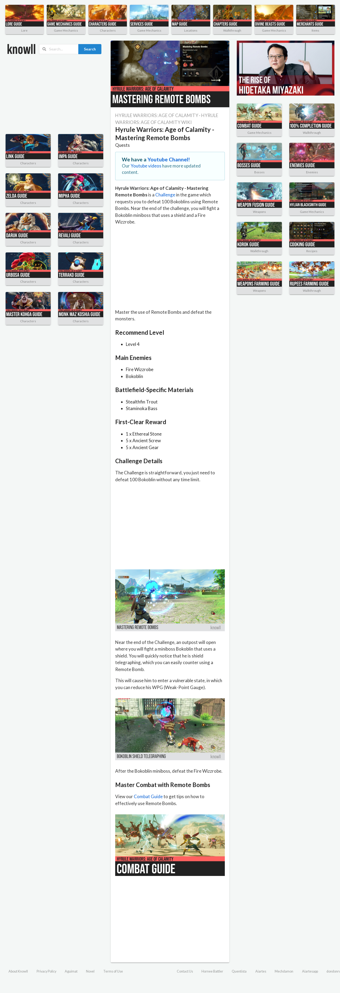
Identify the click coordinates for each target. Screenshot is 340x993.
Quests (122, 145)
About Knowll (18, 971)
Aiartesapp (310, 971)
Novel (90, 971)
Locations (190, 30)
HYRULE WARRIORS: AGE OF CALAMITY (156, 115)
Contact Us (185, 971)
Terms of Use (113, 971)
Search (90, 49)
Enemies (312, 172)
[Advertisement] (47, 94)
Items (315, 30)
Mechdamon (284, 971)
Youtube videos (146, 166)
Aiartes (260, 971)
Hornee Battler (212, 971)
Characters (108, 30)
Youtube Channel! (169, 159)
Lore (24, 30)
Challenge (165, 194)
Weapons (259, 211)
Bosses (259, 172)
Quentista (239, 971)
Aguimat (71, 971)
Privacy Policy (46, 971)
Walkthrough (232, 30)
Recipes (311, 251)
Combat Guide (148, 796)
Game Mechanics (66, 30)
